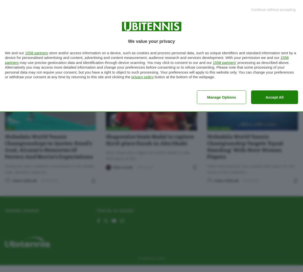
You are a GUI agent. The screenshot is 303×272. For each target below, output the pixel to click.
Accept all (275, 97)
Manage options (221, 97)
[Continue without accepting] (273, 9)
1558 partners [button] (36, 53)
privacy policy (142, 77)
